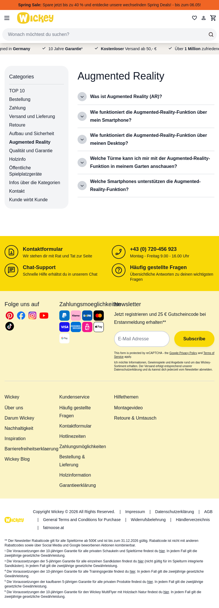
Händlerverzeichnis (193, 519)
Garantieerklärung (77, 485)
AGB (208, 511)
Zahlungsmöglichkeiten (82, 446)
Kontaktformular (43, 249)
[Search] (211, 34)
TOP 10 (17, 90)
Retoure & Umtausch (135, 418)
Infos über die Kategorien (34, 182)
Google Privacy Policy (183, 353)
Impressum (135, 511)
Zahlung (17, 107)
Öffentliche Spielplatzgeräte (25, 170)
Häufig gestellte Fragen (158, 267)
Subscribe (194, 338)
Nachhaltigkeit (19, 428)
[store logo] (35, 17)
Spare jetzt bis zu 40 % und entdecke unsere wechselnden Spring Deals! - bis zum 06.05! (109, 5)
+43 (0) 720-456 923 (153, 249)
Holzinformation (75, 475)
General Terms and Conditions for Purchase (82, 519)
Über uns (14, 407)
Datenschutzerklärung (174, 511)
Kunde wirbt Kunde (28, 199)
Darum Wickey (19, 418)
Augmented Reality (29, 142)
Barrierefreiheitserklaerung (31, 448)
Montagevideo (128, 407)
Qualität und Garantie (30, 150)
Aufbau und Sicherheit (31, 133)
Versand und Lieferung (32, 116)
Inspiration (15, 438)
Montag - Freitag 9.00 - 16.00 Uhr (159, 256)
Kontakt (17, 191)
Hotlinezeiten (72, 436)
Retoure (17, 125)
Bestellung (20, 99)
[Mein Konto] (204, 18)
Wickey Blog (17, 459)
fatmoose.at (53, 527)
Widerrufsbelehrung (148, 519)
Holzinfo (17, 159)
